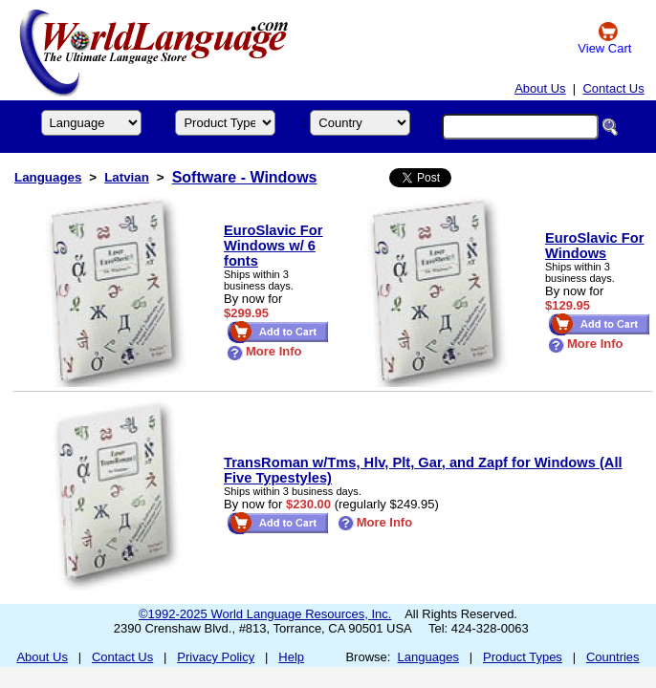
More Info (264, 351)
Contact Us (613, 88)
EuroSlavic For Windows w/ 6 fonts (273, 246)
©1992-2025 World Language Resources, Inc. (265, 614)
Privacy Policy (215, 657)
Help (291, 657)
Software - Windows (244, 177)
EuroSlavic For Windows (594, 245)
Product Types (522, 657)
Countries (613, 657)
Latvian (126, 177)
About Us (539, 88)
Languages (47, 177)
